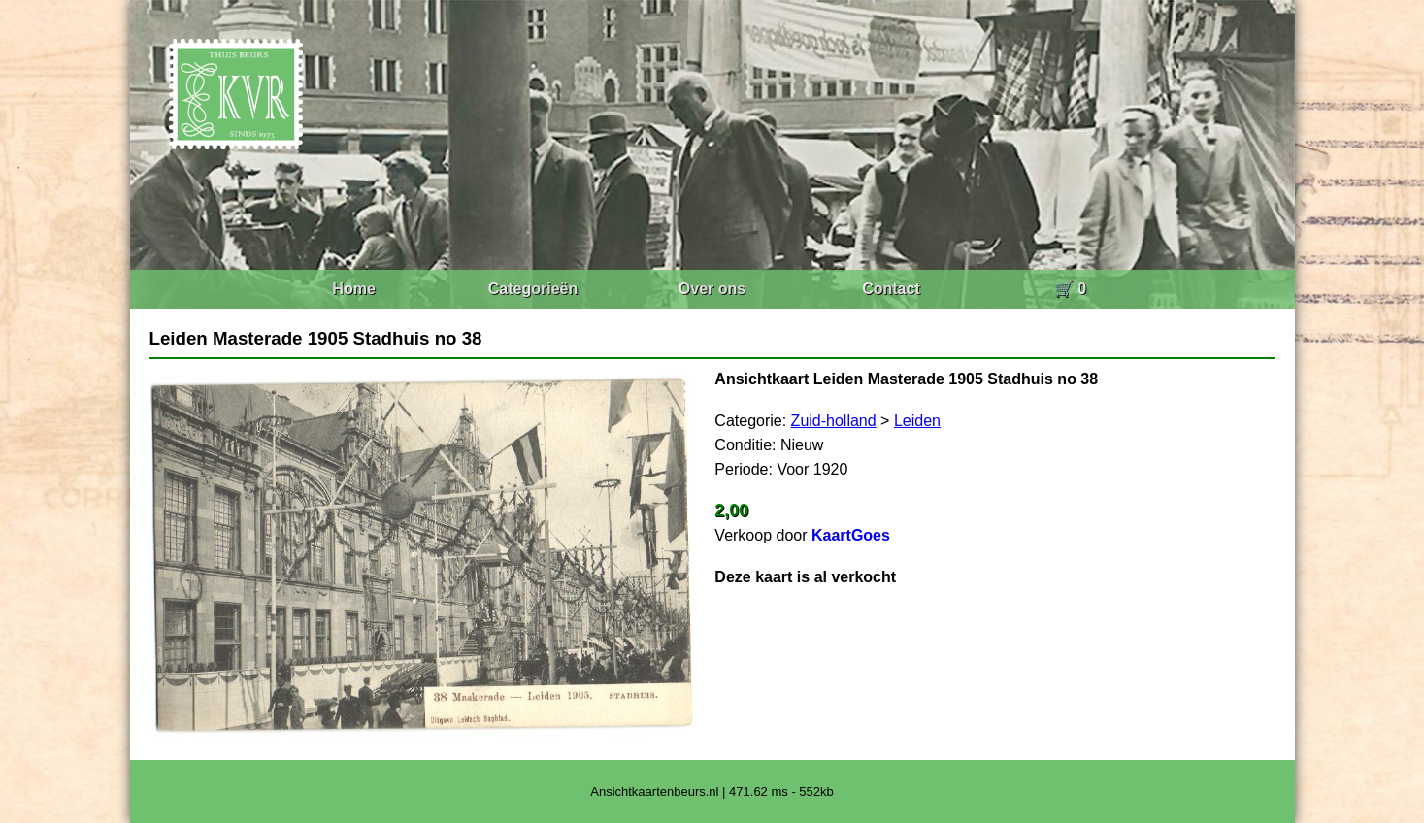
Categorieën (533, 288)
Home (353, 288)
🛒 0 (1070, 288)
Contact (891, 288)
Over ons (712, 288)
